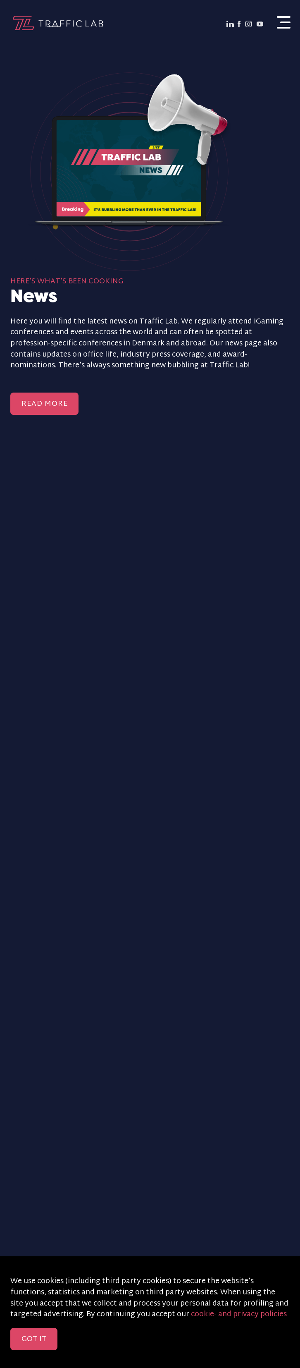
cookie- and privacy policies (239, 1314)
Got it (34, 1339)
